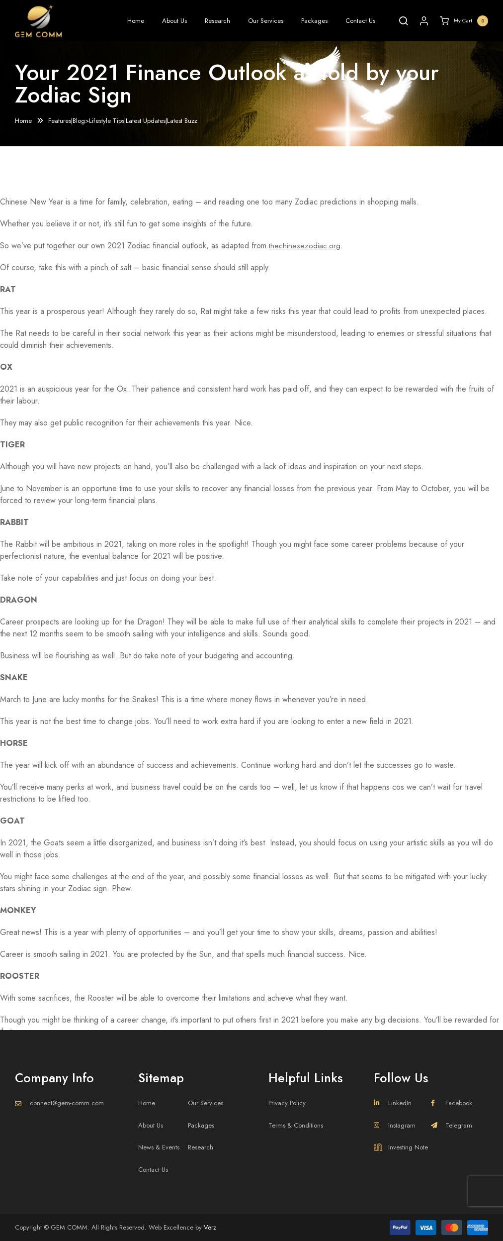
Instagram (395, 1125)
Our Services (265, 20)
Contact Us (360, 20)
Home (135, 20)
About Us (174, 20)
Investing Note (401, 1147)
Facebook (451, 1103)
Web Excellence (171, 1227)
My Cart (464, 20)
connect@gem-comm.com (67, 1103)
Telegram (451, 1125)
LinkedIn (393, 1103)
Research (217, 20)
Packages (314, 20)
